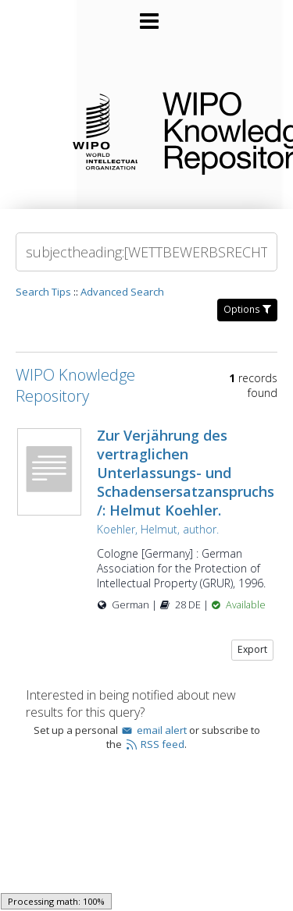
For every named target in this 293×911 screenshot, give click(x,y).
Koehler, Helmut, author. (158, 529)
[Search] (146, 251)
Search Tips (43, 292)
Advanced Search (122, 292)
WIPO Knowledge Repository (215, 130)
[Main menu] (147, 15)
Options (247, 309)
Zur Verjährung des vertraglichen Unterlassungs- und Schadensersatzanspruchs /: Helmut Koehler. (185, 472)
